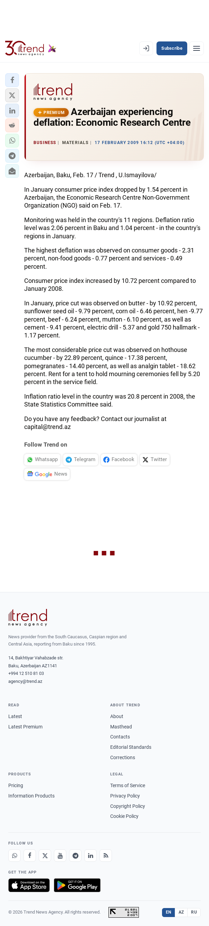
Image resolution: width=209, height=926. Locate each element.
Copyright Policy (127, 806)
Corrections (122, 757)
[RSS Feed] (105, 855)
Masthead (121, 726)
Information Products (31, 796)
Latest (15, 716)
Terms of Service (127, 785)
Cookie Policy (124, 816)
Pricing (15, 785)
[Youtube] (60, 855)
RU (194, 912)
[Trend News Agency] (27, 617)
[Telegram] (75, 855)
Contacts (120, 736)
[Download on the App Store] (29, 885)
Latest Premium (25, 726)
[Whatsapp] (14, 855)
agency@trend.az (25, 681)
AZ (181, 912)
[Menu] (196, 48)
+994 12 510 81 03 (26, 673)
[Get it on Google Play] (77, 885)
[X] (45, 855)
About (116, 716)
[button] (12, 80)
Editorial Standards (130, 747)
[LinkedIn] (90, 855)
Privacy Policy (125, 796)
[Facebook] (29, 855)
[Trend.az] (30, 48)
